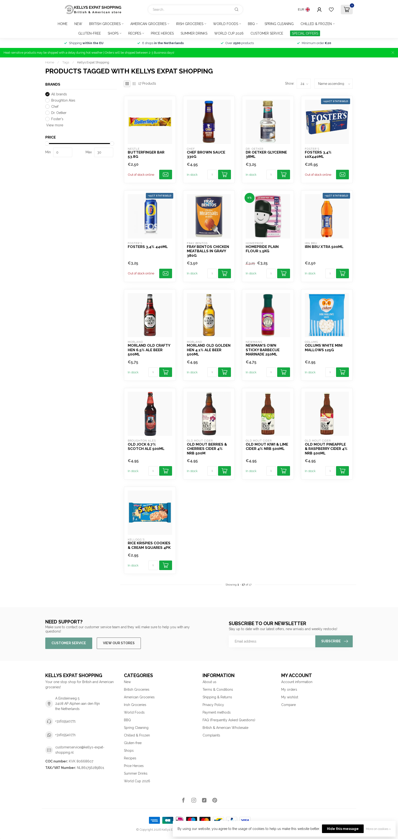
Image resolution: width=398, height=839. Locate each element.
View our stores (119, 643)
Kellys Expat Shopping (93, 62)
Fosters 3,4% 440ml (148, 247)
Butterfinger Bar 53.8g (146, 154)
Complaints (211, 735)
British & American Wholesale (225, 728)
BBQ (251, 24)
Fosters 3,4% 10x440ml (318, 154)
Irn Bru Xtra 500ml (324, 247)
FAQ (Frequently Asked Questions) (229, 720)
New (78, 24)
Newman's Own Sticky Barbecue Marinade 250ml (263, 349)
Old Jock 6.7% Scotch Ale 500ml (146, 446)
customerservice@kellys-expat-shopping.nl (79, 749)
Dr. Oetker (58, 113)
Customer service (266, 33)
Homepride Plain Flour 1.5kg (262, 249)
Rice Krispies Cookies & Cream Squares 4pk (149, 545)
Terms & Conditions (218, 689)
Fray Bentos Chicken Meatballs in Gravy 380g (208, 251)
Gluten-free (89, 33)
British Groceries (105, 24)
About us (209, 682)
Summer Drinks (194, 33)
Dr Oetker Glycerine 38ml (266, 154)
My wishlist (289, 697)
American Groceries (148, 24)
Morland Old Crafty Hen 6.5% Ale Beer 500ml (149, 349)
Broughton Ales (63, 100)
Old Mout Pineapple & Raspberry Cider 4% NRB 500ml (326, 448)
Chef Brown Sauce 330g (206, 154)
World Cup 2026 (229, 33)
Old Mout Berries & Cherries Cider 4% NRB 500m (207, 448)
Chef (54, 106)
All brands (59, 94)
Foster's (57, 119)
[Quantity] (212, 174)
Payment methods (217, 712)
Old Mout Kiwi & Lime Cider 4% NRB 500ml (267, 446)
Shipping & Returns (217, 697)
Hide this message (343, 829)
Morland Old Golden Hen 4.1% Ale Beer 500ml (208, 349)
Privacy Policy (213, 705)
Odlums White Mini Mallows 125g (323, 347)
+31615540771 (65, 721)
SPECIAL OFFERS (305, 33)
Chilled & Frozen (316, 24)
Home (62, 24)
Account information (296, 682)
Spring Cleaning (279, 24)
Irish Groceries (189, 24)
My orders (289, 689)
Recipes (134, 33)
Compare (288, 705)
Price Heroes (162, 33)
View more (54, 125)
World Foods (225, 24)
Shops (113, 33)
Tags (65, 62)
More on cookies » (378, 829)
